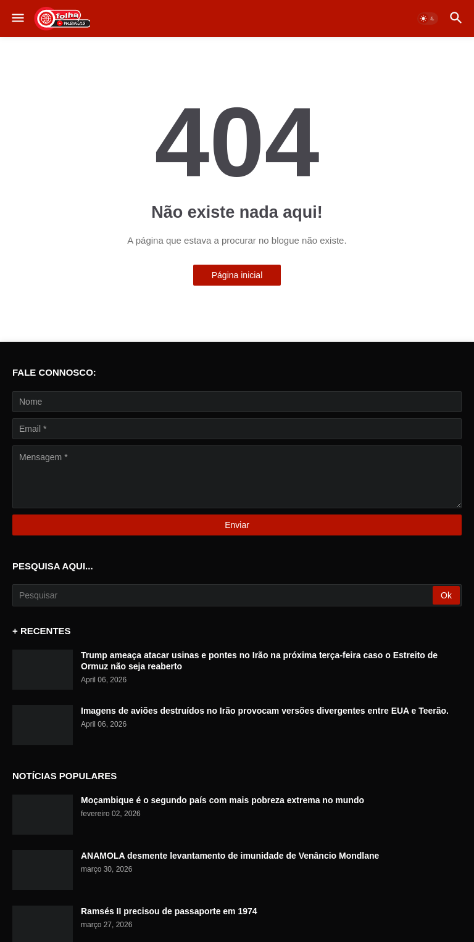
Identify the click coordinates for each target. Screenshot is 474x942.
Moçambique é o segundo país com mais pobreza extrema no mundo (222, 800)
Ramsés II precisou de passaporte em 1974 (169, 911)
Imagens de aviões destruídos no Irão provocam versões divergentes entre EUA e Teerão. (265, 711)
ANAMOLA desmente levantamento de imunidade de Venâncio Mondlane (230, 856)
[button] (17, 18)
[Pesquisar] (223, 595)
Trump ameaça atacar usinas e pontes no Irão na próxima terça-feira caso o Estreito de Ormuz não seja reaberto (259, 660)
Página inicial (237, 275)
